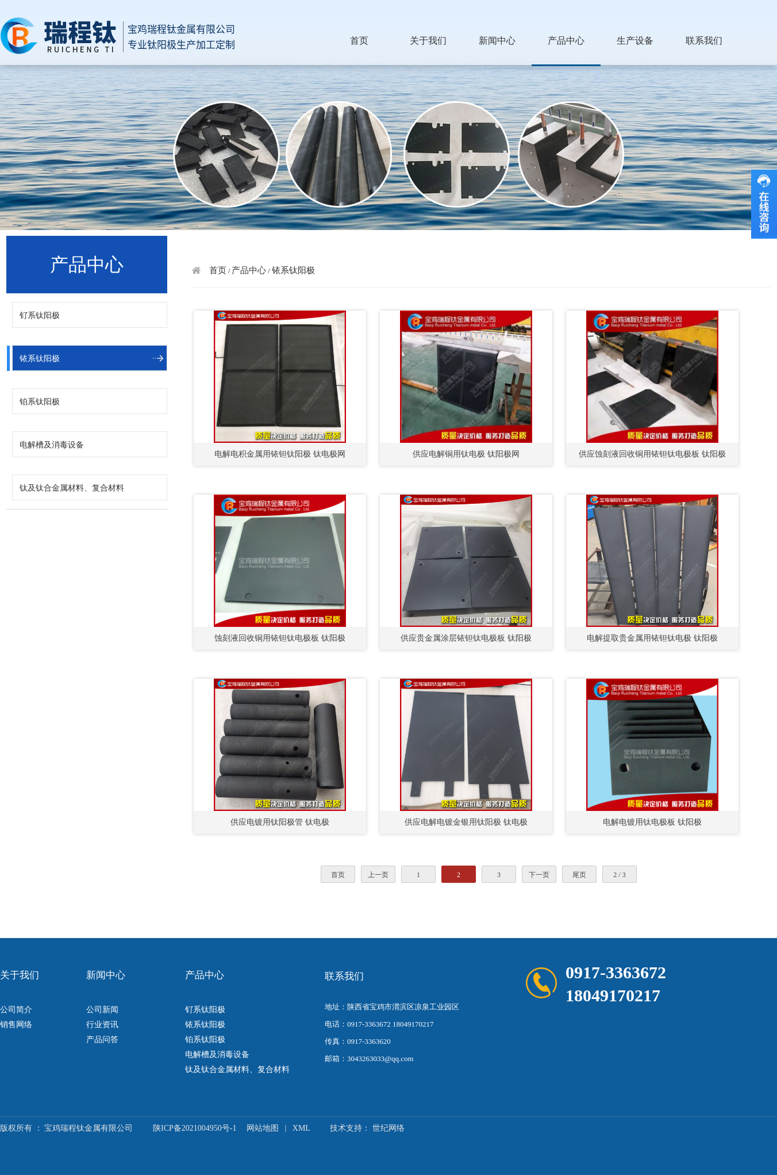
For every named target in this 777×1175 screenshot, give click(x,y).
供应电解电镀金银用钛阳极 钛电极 (466, 822)
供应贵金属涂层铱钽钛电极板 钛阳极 (466, 638)
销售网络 (16, 1024)
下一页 (539, 875)
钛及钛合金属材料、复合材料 (72, 488)
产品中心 (566, 40)
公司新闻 (102, 1009)
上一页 (378, 875)
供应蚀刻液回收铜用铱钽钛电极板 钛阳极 (652, 454)
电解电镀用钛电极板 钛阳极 (652, 822)
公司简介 (16, 1009)
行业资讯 (102, 1024)
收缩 (764, 204)
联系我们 (704, 40)
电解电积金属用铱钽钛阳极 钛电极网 (279, 454)
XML (301, 1128)
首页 (359, 40)
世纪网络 (388, 1128)
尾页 (579, 875)
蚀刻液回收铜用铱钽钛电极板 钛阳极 (279, 638)
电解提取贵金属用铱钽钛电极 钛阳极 (652, 638)
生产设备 (635, 40)
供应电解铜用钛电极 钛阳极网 (466, 454)
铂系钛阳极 (40, 401)
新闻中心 (497, 40)
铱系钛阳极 (40, 358)
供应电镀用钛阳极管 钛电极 (279, 822)
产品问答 (102, 1039)
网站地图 (263, 1128)
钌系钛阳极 (40, 315)
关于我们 (428, 40)
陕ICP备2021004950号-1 (194, 1128)
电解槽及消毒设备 (52, 445)
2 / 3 (619, 875)
